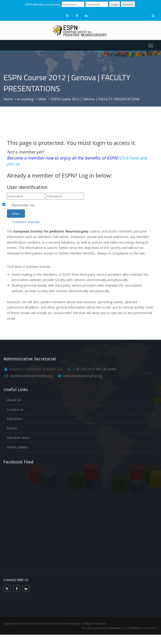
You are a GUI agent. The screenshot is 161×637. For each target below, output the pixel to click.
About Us (14, 400)
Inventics (136, 628)
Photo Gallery (17, 447)
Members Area (18, 437)
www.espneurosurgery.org (82, 376)
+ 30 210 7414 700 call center (95, 369)
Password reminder (26, 222)
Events (12, 428)
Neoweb (115, 628)
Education (14, 418)
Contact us (15, 409)
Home (8, 99)
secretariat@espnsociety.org (31, 376)
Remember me (23, 205)
